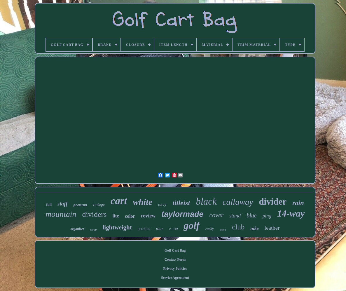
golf (192, 225)
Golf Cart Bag (175, 250)
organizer (77, 229)
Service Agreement (175, 278)
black (206, 201)
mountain (61, 214)
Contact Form (175, 259)
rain (298, 203)
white (142, 202)
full (49, 204)
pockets (144, 228)
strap (93, 229)
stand (235, 216)
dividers (94, 214)
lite (115, 216)
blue (251, 215)
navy (162, 204)
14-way (291, 213)
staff (62, 204)
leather (272, 228)
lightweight (117, 227)
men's (223, 229)
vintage (99, 204)
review (148, 216)
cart (119, 201)
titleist (181, 203)
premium (80, 205)
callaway (238, 202)
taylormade (182, 214)
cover (216, 215)
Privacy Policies (175, 268)
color (130, 216)
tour (159, 228)
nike (254, 228)
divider (272, 201)
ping (267, 216)
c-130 (173, 228)
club (238, 227)
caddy (209, 229)
